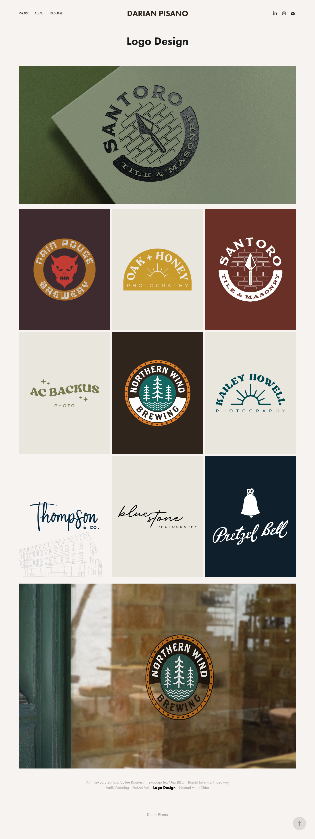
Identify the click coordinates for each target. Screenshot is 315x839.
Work (24, 13)
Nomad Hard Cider (194, 787)
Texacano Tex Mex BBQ (165, 782)
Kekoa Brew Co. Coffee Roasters (119, 782)
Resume (56, 13)
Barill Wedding (117, 787)
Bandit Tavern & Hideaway (208, 782)
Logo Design (164, 787)
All (88, 782)
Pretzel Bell (141, 787)
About (39, 13)
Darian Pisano (157, 13)
